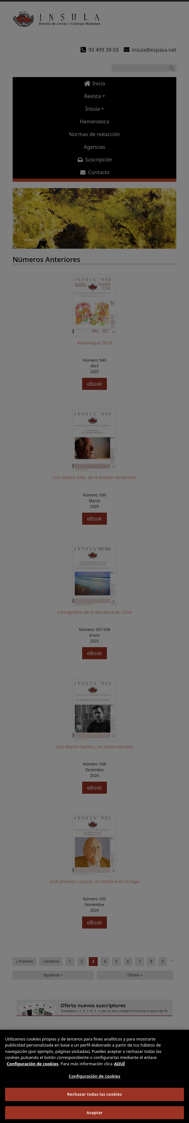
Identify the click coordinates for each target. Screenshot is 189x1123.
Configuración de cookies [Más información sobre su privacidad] (32, 1068)
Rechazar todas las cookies (94, 1098)
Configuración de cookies (95, 1080)
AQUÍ (119, 1068)
